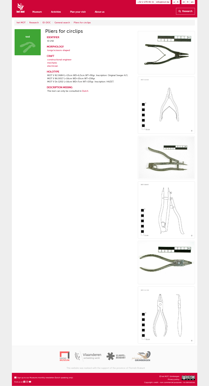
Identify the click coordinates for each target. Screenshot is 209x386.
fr (188, 2)
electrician (52, 66)
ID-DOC (46, 22)
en (192, 2)
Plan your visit (78, 11)
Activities (56, 11)
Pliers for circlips (82, 22)
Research (185, 11)
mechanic (52, 63)
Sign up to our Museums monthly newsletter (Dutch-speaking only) (43, 378)
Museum (37, 11)
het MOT (21, 22)
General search (62, 22)
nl (184, 2)
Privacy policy (173, 379)
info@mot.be (162, 2)
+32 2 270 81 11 (145, 2)
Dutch (85, 91)
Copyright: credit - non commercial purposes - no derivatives (169, 382)
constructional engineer (59, 59)
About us (99, 11)
